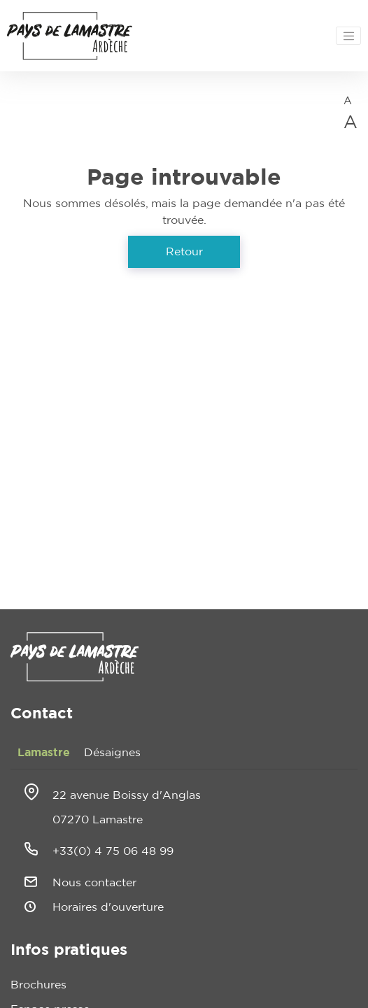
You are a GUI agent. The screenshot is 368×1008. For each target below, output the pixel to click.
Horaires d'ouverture (108, 907)
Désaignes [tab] (112, 752)
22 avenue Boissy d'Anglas (126, 795)
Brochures (38, 985)
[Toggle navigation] (348, 36)
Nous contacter (94, 882)
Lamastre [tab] (43, 752)
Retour (184, 251)
